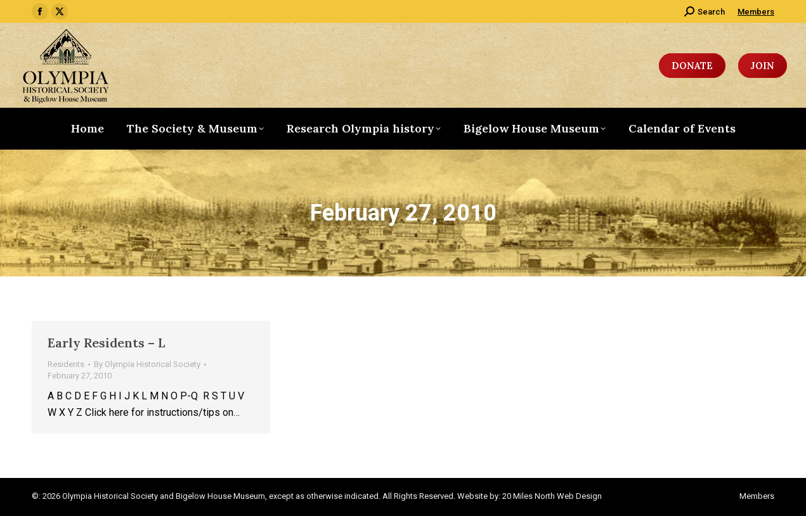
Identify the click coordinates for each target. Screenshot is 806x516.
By (147, 364)
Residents (66, 364)
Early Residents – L (107, 343)
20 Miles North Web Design (552, 496)
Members (756, 11)
